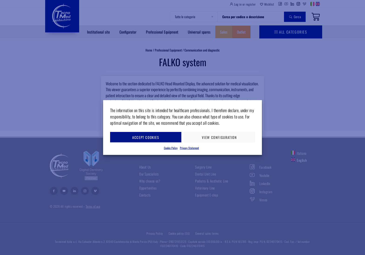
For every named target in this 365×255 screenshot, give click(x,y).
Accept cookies (145, 137)
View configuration (219, 137)
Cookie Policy (171, 148)
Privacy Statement (189, 148)
